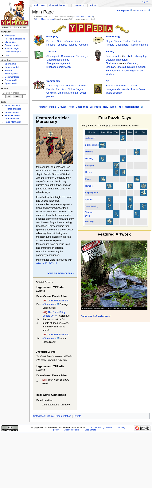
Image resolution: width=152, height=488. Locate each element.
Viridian (110, 74)
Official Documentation (59, 416)
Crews (117, 41)
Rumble (88, 186)
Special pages (11, 112)
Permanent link (12, 118)
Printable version (13, 115)
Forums (70, 85)
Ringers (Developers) (117, 44)
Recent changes (13, 51)
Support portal (11, 67)
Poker (88, 179)
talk (82, 16)
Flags (109, 41)
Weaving (89, 221)
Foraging (89, 165)
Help (71, 107)
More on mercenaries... (61, 273)
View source (79, 5)
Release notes (113, 56)
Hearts (88, 172)
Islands (73, 44)
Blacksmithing (92, 145)
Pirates (135, 41)
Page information (13, 122)
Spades (88, 199)
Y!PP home (10, 64)
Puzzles (50, 41)
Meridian (110, 66)
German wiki (11, 80)
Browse (62, 107)
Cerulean (132, 63)
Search (4, 88)
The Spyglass (11, 74)
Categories (82, 107)
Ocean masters (139, 44)
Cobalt (142, 66)
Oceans (83, 44)
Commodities (72, 41)
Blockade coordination (58, 66)
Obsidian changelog (116, 59)
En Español (123, 10)
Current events (12, 45)
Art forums (121, 85)
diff (36, 19)
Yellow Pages (75, 89)
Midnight (131, 70)
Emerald (121, 66)
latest (126, 56)
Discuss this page (57, 5)
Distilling (89, 152)
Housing (51, 44)
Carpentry (81, 56)
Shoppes (62, 44)
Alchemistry (90, 138)
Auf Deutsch (140, 10)
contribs (89, 16)
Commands (67, 56)
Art (107, 81)
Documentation (12, 77)
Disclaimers (90, 430)
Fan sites (61, 89)
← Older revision (46, 19)
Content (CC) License (101, 427)
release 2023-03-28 (46, 263)
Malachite (119, 70)
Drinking (89, 158)
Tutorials (51, 51)
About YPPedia (47, 107)
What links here (12, 105)
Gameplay (52, 36)
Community (53, 81)
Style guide (10, 42)
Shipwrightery (91, 193)
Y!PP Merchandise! (129, 107)
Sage (140, 70)
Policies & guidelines (15, 39)
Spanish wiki (11, 83)
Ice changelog (138, 56)
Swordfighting (91, 206)
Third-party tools (55, 85)
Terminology (113, 36)
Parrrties (81, 85)
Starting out (52, 56)
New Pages (110, 107)
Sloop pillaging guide (57, 59)
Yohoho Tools (129, 89)
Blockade (111, 63)
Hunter (109, 70)
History (110, 51)
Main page (39, 5)
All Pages (95, 107)
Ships (60, 41)
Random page (11, 48)
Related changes (13, 109)
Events (50, 89)
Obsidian (132, 66)
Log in (145, 1)
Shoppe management (58, 63)
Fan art (109, 85)
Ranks (126, 41)
